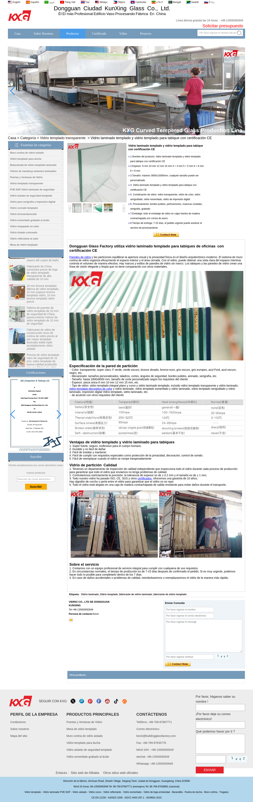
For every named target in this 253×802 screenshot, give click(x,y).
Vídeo (123, 33)
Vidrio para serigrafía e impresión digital (32, 201)
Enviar (210, 770)
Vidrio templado (109, 594)
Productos (72, 33)
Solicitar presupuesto (223, 25)
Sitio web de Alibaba (85, 772)
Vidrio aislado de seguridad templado (31, 195)
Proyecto (145, 33)
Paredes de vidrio (80, 257)
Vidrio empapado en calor (24, 226)
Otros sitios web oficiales (120, 772)
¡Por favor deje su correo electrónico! (213, 716)
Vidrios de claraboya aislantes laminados (33, 171)
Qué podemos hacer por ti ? (215, 731)
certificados (145, 478)
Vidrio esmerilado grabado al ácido (29, 220)
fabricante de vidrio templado (170, 594)
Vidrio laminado (90, 594)
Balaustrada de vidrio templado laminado (33, 165)
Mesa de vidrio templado (24, 244)
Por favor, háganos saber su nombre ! (215, 699)
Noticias (169, 41)
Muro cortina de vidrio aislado (27, 152)
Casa (17, 33)
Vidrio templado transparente (63, 138)
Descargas (223, 41)
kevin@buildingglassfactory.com (156, 735)
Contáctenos (196, 41)
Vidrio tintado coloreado (23, 232)
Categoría (28, 138)
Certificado (99, 33)
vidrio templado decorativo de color (90, 388)
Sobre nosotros (19, 729)
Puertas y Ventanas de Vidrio (26, 177)
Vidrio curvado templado (24, 208)
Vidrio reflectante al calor (24, 238)
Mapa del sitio (18, 735)
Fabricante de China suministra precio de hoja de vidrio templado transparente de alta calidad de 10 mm (42, 275)
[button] (120, 132)
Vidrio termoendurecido (23, 214)
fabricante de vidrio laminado (135, 594)
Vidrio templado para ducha (25, 159)
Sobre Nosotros (43, 33)
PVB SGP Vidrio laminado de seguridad (32, 189)
